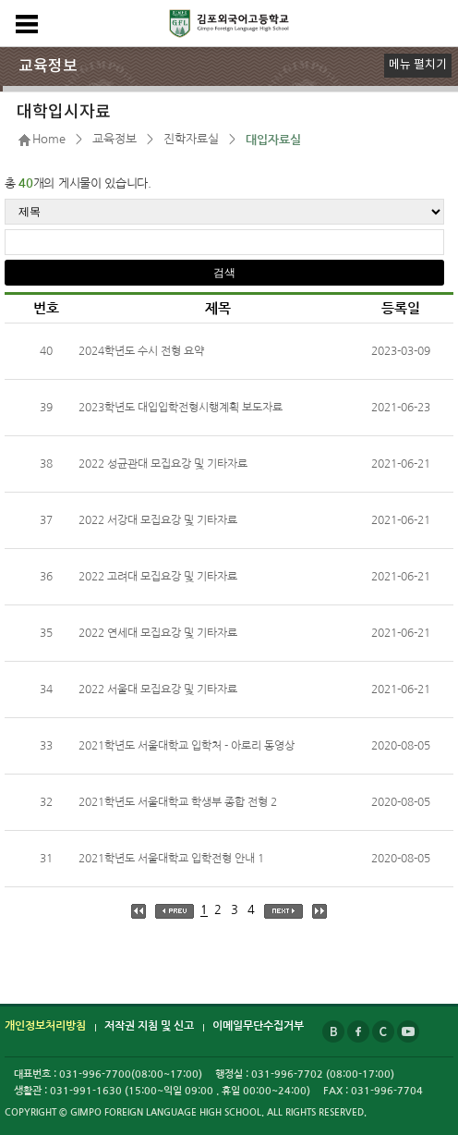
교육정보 (114, 139)
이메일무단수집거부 (258, 1025)
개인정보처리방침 (45, 1025)
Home (49, 139)
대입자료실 (273, 140)
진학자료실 (191, 139)
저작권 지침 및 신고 (149, 1025)
